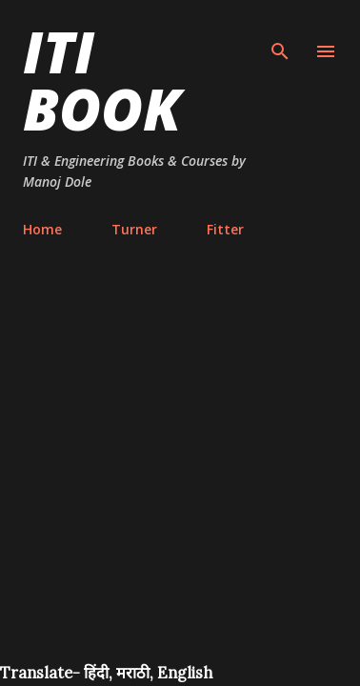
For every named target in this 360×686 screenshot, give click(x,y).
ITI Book (102, 80)
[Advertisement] (180, 473)
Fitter (225, 229)
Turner (134, 229)
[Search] (280, 34)
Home (42, 229)
